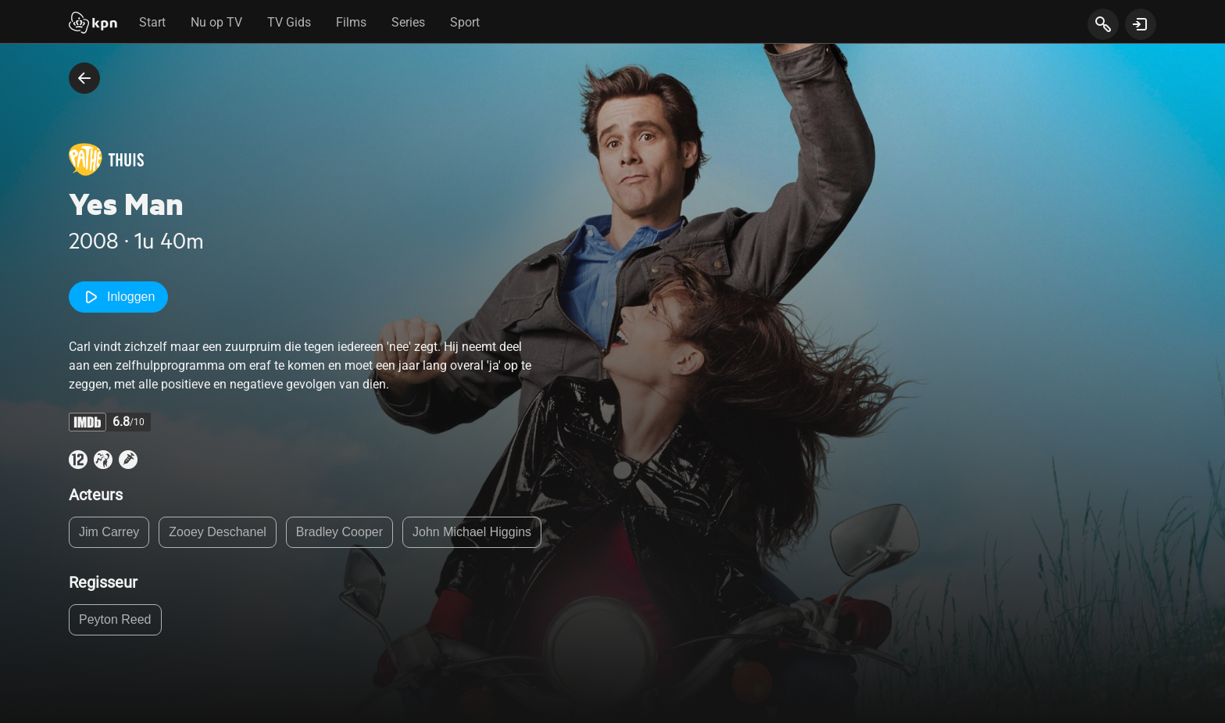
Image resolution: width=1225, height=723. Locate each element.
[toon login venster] (1140, 24)
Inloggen (118, 297)
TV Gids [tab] (289, 22)
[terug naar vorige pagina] (84, 78)
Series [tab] (408, 22)
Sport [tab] (465, 22)
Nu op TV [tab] (216, 22)
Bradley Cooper (339, 532)
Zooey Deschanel (217, 532)
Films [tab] (351, 22)
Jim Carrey (109, 532)
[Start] (93, 24)
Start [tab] (152, 22)
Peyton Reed (115, 619)
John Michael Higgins (471, 532)
